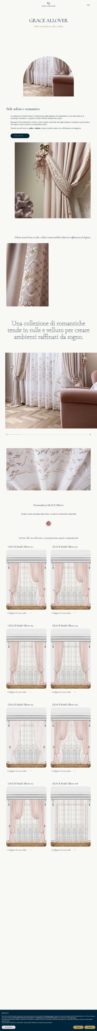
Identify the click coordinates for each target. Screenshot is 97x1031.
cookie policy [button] (73, 1017)
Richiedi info (20, 136)
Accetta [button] (90, 1027)
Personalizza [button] (8, 1027)
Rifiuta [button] (78, 1027)
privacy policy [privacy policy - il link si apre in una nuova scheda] (49, 1016)
